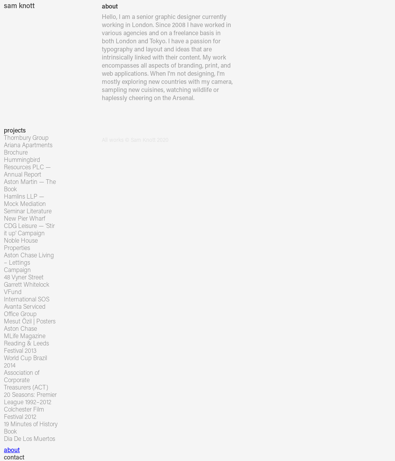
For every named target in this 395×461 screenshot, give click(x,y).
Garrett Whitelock (26, 284)
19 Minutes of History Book (30, 427)
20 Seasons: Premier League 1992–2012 (30, 398)
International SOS (26, 299)
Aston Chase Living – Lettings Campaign (29, 262)
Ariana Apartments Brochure (28, 148)
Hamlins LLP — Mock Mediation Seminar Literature (28, 203)
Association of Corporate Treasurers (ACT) (26, 379)
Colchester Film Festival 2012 (24, 412)
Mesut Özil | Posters (30, 321)
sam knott (19, 5)
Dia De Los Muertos (29, 438)
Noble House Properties (21, 244)
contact (14, 457)
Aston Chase (20, 328)
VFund (13, 291)
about (12, 450)
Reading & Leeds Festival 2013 (26, 346)
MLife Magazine (25, 336)
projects (15, 130)
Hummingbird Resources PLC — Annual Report (27, 166)
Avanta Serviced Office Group (25, 310)
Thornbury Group (26, 137)
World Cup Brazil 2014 (25, 361)
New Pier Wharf (24, 218)
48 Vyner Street (24, 277)
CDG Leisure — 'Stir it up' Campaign (29, 229)
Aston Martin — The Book (30, 185)
